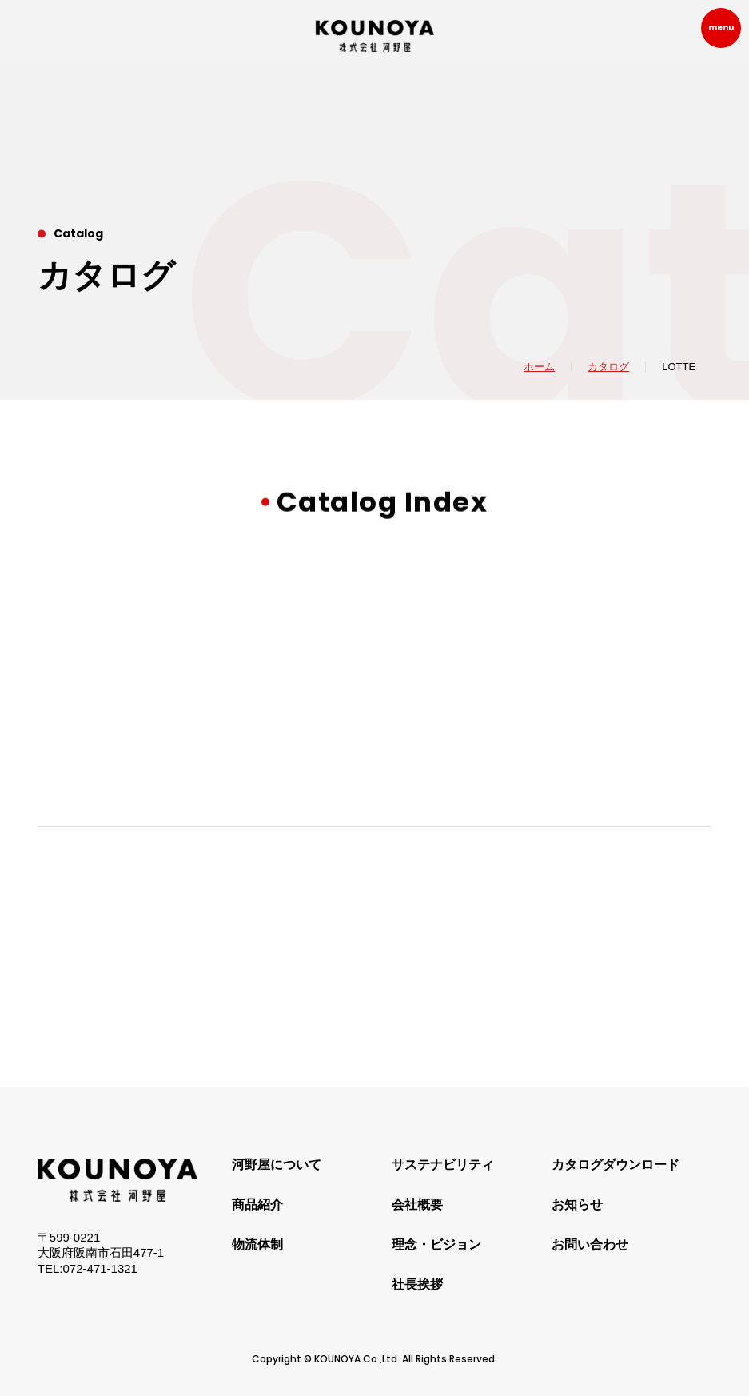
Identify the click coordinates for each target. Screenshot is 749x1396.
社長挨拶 (417, 1284)
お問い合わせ (590, 1244)
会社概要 (417, 1205)
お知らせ (577, 1205)
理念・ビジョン (436, 1244)
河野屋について (276, 1165)
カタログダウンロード (615, 1165)
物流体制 (257, 1244)
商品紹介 (257, 1205)
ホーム (539, 366)
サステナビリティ (443, 1165)
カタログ (608, 366)
